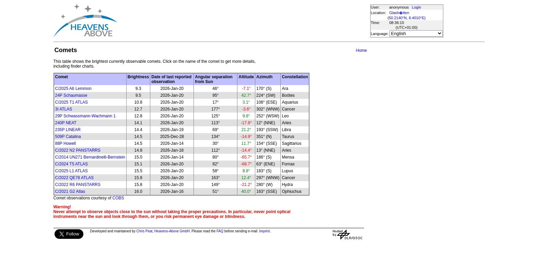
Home (361, 50)
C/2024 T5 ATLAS (71, 164)
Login (416, 7)
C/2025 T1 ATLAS (71, 102)
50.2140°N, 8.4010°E (406, 18)
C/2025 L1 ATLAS (71, 170)
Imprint (264, 231)
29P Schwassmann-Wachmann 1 (85, 116)
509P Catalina (68, 136)
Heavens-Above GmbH (172, 231)
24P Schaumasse (71, 95)
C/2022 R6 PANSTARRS (78, 184)
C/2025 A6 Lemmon (73, 88)
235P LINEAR (68, 129)
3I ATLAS (63, 109)
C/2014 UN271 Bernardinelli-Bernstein (90, 157)
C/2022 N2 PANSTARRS (78, 150)
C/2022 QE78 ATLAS (74, 177)
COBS (118, 198)
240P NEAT (66, 122)
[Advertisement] (243, 20)
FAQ (220, 231)
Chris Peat (145, 231)
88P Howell (65, 143)
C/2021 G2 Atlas (70, 191)
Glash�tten (399, 13)
